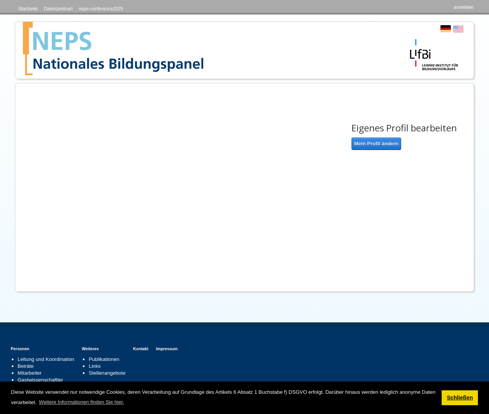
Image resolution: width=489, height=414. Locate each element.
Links (94, 366)
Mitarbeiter (30, 373)
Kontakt (141, 348)
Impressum (167, 348)
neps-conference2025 (101, 8)
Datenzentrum (58, 8)
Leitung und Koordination (46, 359)
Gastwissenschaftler (40, 380)
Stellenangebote (107, 373)
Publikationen (104, 359)
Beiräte (26, 366)
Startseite (28, 8)
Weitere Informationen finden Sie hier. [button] (81, 402)
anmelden (463, 7)
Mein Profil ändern (376, 143)
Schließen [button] (460, 398)
